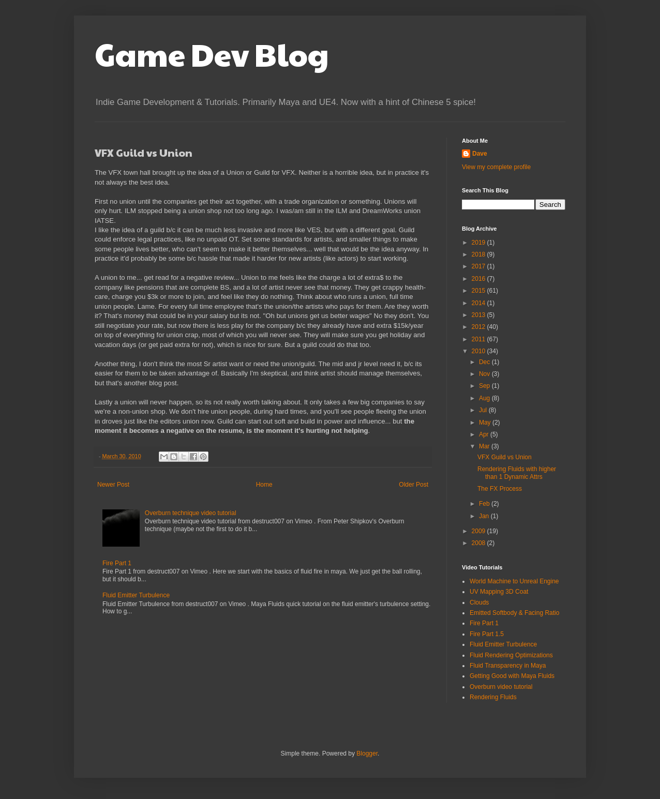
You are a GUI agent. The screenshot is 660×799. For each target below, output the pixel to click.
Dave (479, 153)
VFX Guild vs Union (504, 457)
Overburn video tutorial (501, 686)
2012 (479, 326)
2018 (479, 254)
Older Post (413, 484)
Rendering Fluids (493, 697)
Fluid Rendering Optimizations (511, 655)
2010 (479, 351)
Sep (485, 385)
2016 (479, 278)
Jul (484, 410)
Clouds (479, 602)
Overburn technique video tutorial (190, 513)
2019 (479, 242)
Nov (485, 374)
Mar (485, 446)
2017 (479, 266)
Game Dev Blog (212, 54)
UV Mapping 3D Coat (499, 591)
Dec (485, 362)
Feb (485, 503)
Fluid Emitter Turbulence (136, 595)
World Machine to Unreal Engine (514, 581)
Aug (485, 398)
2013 (479, 315)
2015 (479, 290)
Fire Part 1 (116, 563)
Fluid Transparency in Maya (508, 665)
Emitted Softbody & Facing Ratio (514, 612)
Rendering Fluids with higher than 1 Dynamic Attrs (516, 472)
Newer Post (113, 484)
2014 (479, 303)
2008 (479, 543)
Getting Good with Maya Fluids (512, 676)
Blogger (367, 753)
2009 (479, 531)
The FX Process (499, 488)
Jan (485, 516)
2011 (479, 339)
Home (264, 484)
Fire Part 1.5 (487, 634)
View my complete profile (496, 167)
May (485, 422)
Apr (484, 434)
